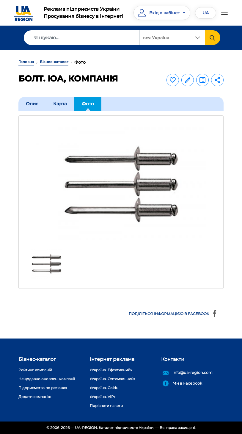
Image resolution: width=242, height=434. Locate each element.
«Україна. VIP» (103, 396)
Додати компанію (34, 396)
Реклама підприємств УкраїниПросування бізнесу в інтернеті (83, 12)
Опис (32, 103)
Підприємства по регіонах (42, 388)
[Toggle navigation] (224, 12)
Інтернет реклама (112, 359)
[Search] (82, 37)
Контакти (172, 359)
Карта (60, 103)
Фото (88, 103)
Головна (26, 61)
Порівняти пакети (106, 405)
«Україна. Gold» (104, 388)
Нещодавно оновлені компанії (46, 379)
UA (205, 12)
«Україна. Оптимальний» (112, 379)
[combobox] (172, 37)
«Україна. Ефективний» (111, 370)
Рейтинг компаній (35, 370)
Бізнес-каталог (54, 61)
